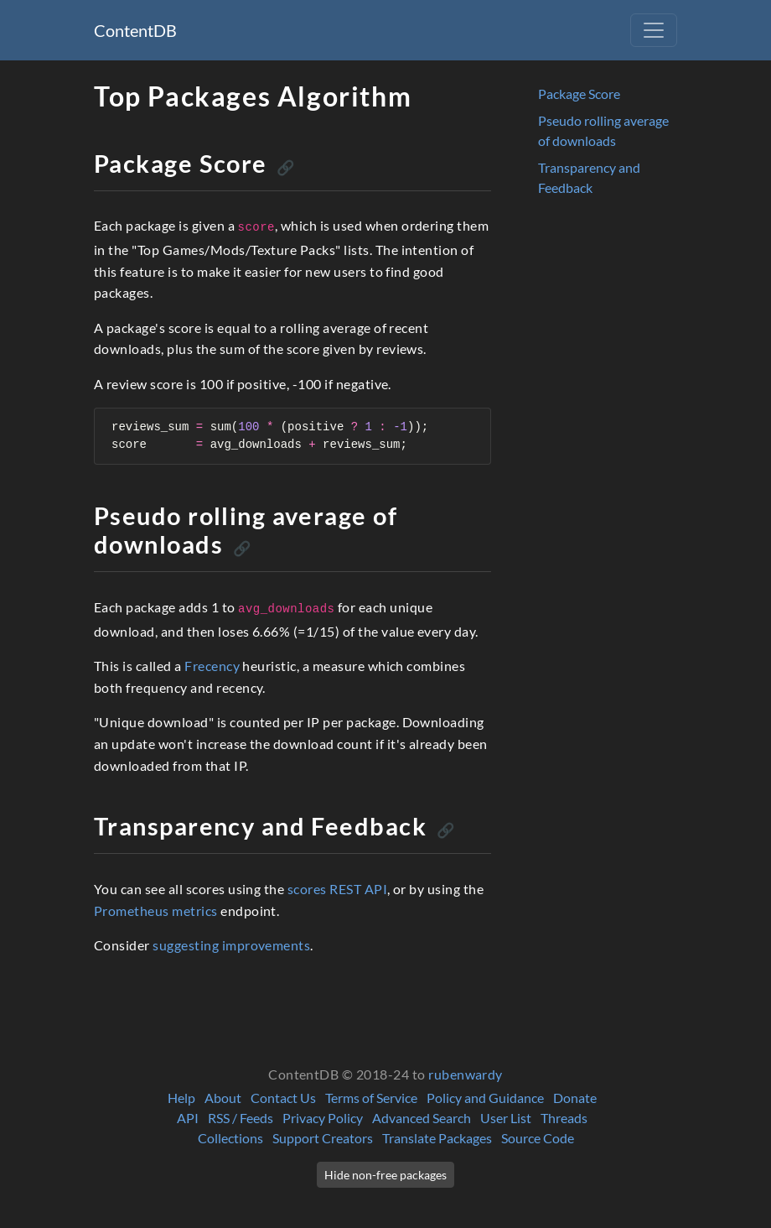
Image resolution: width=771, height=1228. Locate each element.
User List (505, 1118)
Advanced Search (421, 1118)
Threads (564, 1118)
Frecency (212, 666)
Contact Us (283, 1098)
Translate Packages (437, 1138)
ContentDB (135, 30)
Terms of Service (371, 1098)
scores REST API (337, 889)
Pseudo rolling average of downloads (603, 130)
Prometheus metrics (156, 910)
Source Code (537, 1138)
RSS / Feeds (240, 1118)
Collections (230, 1138)
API (188, 1118)
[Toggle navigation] (653, 30)
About (222, 1098)
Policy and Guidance (485, 1098)
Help (181, 1098)
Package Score (579, 93)
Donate (575, 1098)
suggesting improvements (231, 945)
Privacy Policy (322, 1118)
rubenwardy (465, 1074)
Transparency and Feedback (589, 177)
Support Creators (322, 1138)
